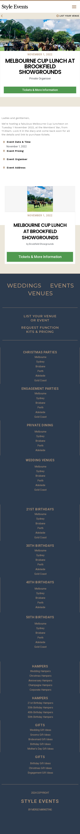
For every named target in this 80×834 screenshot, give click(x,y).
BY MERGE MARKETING (40, 809)
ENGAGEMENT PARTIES (40, 389)
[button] (74, 6)
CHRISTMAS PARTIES (40, 352)
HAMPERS (40, 666)
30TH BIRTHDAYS (40, 546)
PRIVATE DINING (40, 425)
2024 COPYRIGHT (40, 792)
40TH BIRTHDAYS (40, 582)
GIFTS (40, 725)
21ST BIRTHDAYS (40, 509)
